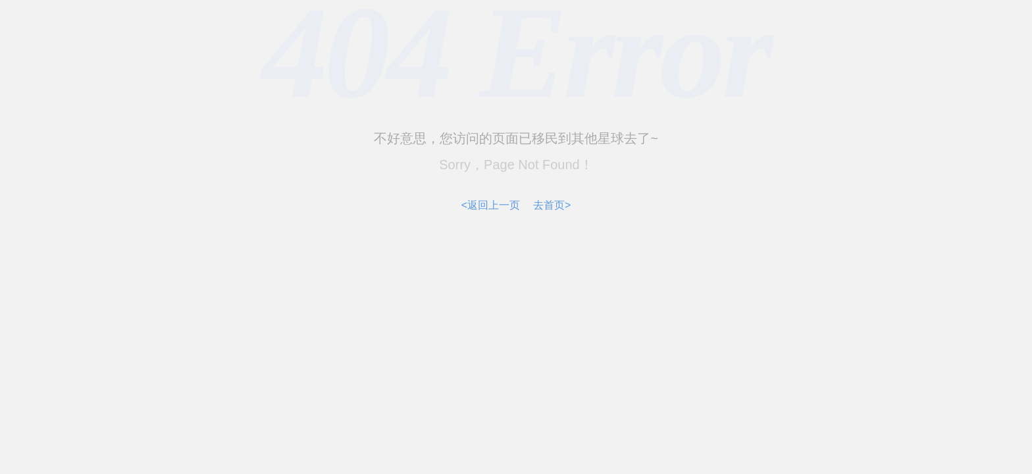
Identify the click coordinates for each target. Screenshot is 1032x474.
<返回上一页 (490, 205)
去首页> (552, 205)
